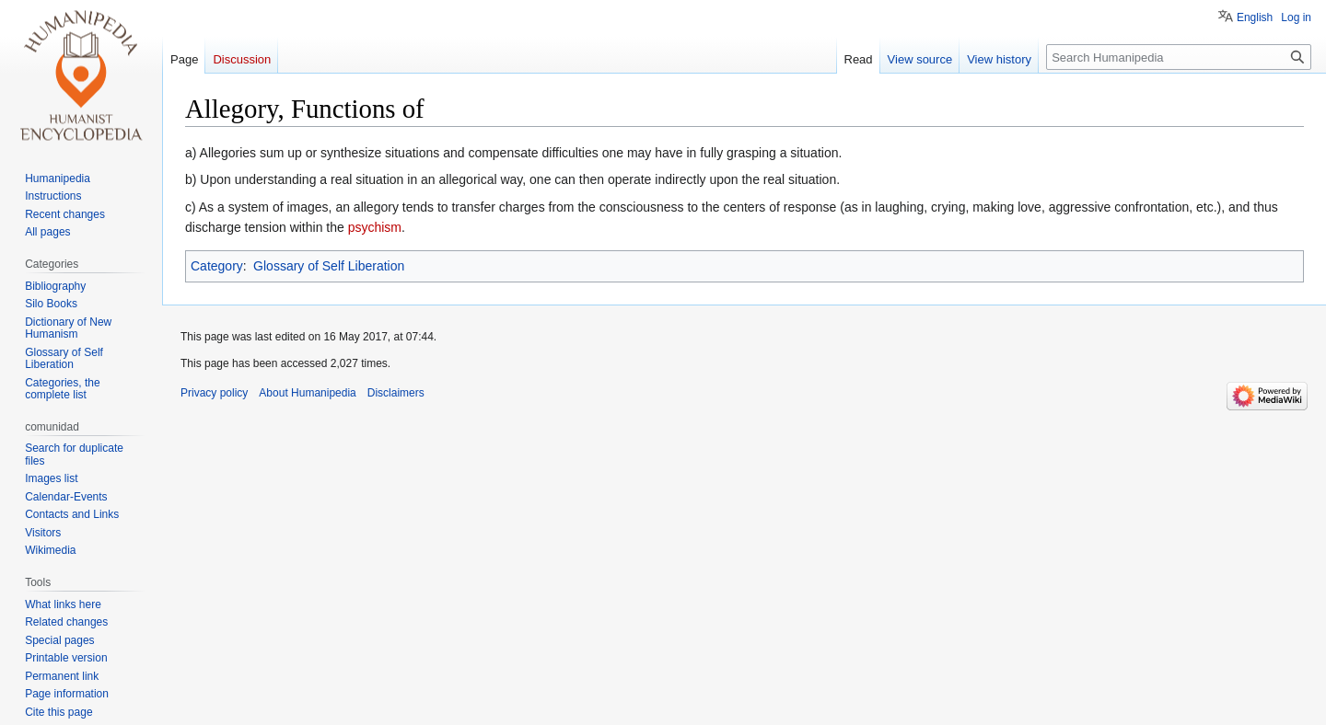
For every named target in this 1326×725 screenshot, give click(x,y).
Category (217, 266)
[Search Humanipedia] (1178, 57)
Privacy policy (214, 392)
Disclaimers (396, 392)
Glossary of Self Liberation (328, 266)
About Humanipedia (307, 392)
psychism (374, 227)
